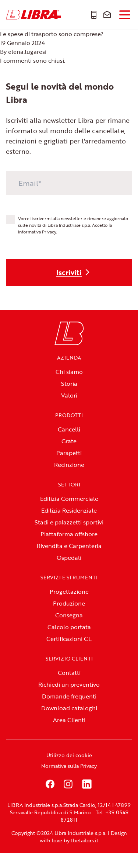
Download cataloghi (69, 708)
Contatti (69, 672)
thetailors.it (84, 840)
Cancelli (69, 429)
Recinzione (69, 464)
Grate (69, 441)
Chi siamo (69, 371)
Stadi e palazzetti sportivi (69, 522)
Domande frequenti (69, 696)
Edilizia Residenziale (69, 510)
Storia (69, 383)
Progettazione (69, 591)
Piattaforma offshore (69, 534)
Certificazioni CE (69, 638)
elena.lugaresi (27, 51)
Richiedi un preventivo (69, 684)
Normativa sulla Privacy (69, 766)
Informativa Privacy (37, 231)
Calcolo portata (69, 627)
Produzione (69, 603)
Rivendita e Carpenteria (69, 545)
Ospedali (69, 557)
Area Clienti (69, 719)
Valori (69, 395)
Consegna (69, 615)
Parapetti (69, 452)
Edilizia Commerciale (69, 498)
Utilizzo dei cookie (69, 755)
